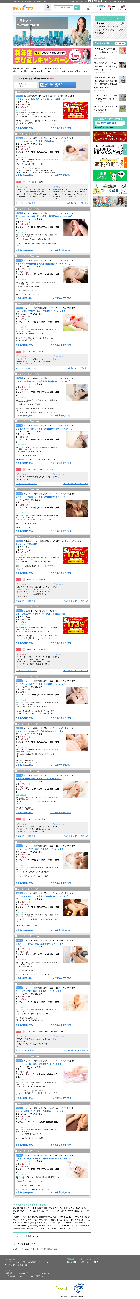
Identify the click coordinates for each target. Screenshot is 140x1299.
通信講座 (32, 1262)
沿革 (82, 1262)
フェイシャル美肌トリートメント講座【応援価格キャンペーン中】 (44, 1159)
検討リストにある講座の (56, 85)
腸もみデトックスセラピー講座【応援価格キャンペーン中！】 (42, 497)
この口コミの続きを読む (27, 203)
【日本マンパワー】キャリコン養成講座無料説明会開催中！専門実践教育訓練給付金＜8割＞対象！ (110, 84)
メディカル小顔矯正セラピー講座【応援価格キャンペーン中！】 (43, 381)
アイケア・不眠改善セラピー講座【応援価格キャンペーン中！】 (43, 264)
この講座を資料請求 (62, 128)
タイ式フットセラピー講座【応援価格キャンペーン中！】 (40, 944)
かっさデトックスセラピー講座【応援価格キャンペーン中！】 (42, 684)
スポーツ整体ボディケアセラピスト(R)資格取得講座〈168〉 (41, 614)
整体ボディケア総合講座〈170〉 (30, 544)
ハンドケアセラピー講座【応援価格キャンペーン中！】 (39, 1064)
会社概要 (29, 1276)
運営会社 (40, 1276)
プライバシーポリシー (50, 1273)
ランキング (10, 1265)
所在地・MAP (92, 1262)
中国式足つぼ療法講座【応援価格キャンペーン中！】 (39, 779)
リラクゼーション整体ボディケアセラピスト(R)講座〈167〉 (41, 99)
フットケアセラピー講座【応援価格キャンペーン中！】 (39, 991)
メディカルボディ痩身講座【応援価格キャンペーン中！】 (40, 731)
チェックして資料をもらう (28, 92)
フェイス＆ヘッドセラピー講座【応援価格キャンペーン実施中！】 (44, 429)
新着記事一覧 (120, 43)
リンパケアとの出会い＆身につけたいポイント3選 (110, 98)
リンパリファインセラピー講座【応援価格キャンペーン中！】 (42, 141)
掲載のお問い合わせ (120, 1)
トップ (8, 1262)
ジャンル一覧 (19, 1262)
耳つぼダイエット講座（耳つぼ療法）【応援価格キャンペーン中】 (44, 216)
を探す (101, 7)
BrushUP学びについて (28, 1273)
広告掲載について (15, 1276)
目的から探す (44, 1262)
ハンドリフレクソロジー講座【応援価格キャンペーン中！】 (41, 311)
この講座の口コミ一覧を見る (76, 203)
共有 (47, 7)
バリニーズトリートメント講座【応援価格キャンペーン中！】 (42, 896)
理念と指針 (72, 1262)
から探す (89, 7)
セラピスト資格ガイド (25, 1244)
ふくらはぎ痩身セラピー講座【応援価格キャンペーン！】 (40, 1111)
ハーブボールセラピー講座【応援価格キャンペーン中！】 (40, 849)
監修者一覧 (22, 1265)
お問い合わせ (10, 1273)
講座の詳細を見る (25, 128)
